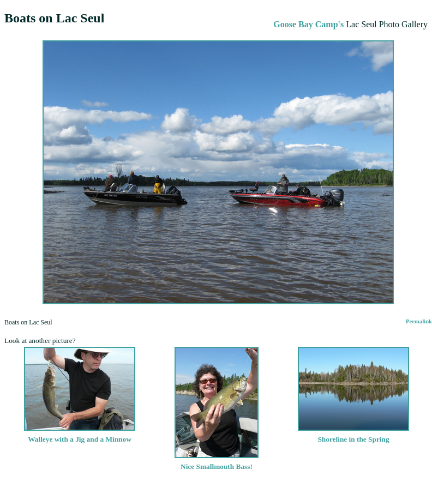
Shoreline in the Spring (353, 434)
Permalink (419, 321)
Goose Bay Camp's (308, 24)
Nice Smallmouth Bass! (217, 462)
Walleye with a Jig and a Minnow (79, 434)
